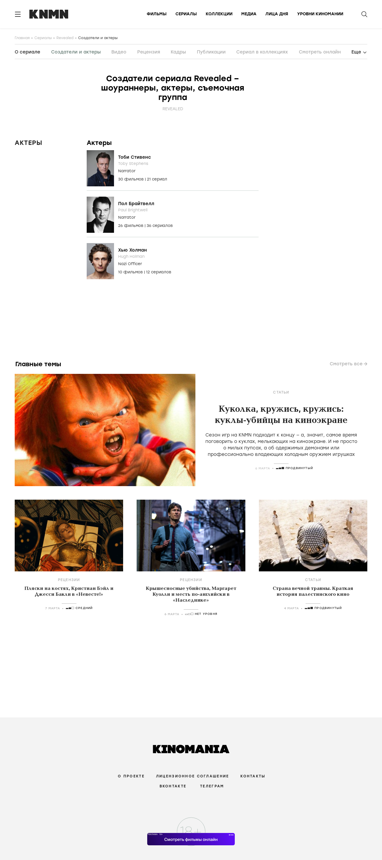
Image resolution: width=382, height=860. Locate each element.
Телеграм (212, 786)
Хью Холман (132, 250)
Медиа (249, 13)
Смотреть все (346, 364)
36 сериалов (160, 225)
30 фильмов (131, 179)
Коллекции (219, 13)
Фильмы (157, 13)
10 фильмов (131, 272)
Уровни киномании (320, 13)
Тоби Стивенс (134, 157)
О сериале (27, 52)
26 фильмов (131, 225)
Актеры (28, 142)
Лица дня (276, 13)
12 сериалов (158, 272)
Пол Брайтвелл (136, 203)
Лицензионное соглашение (192, 776)
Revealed (64, 38)
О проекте (131, 776)
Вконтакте (173, 786)
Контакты (252, 776)
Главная (22, 38)
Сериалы (186, 13)
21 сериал (157, 179)
